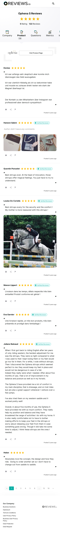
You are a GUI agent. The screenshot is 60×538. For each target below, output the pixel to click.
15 (44, 488)
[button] (53, 3)
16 (48, 488)
